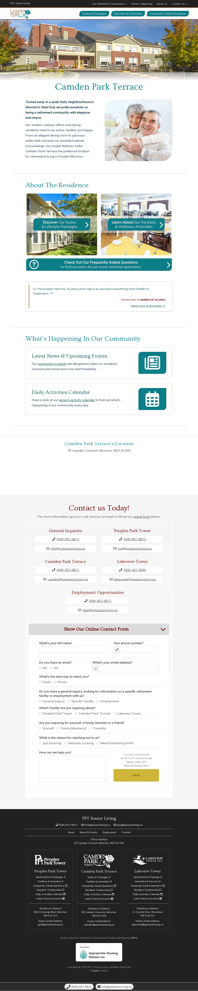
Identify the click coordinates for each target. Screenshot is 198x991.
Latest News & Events (50, 898)
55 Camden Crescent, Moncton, (99, 450)
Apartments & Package (147, 877)
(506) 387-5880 (132, 570)
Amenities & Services (147, 881)
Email (46, 682)
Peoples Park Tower (57, 713)
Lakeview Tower (129, 713)
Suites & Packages (94, 13)
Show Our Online (96, 629)
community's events (52, 364)
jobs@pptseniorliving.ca (97, 610)
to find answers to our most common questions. (101, 264)
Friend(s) (99, 728)
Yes (44, 668)
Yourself (48, 728)
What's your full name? (55, 643)
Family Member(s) (73, 728)
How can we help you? (55, 752)
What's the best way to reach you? (64, 676)
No (56, 668)
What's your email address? (112, 662)
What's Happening (141, 3)
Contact (126, 832)
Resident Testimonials (50, 890)
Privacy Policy (134, 761)
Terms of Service (132, 765)
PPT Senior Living (20, 3)
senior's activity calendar (77, 400)
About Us (162, 3)
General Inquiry (53, 701)
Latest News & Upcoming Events (69, 356)
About (71, 832)
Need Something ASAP (117, 743)
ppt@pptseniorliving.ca (132, 548)
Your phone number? (128, 643)
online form (141, 516)
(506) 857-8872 (65, 539)
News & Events (88, 832)
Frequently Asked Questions (50, 885)
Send (136, 775)
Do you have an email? (55, 662)
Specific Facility (82, 701)
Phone (62, 682)
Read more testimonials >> (148, 306)
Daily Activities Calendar (61, 392)
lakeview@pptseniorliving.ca (132, 579)
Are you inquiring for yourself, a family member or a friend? (81, 723)
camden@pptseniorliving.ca (65, 579)
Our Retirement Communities (108, 3)
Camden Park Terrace (94, 713)
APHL (134, 937)
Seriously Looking (81, 743)
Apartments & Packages (50, 877)
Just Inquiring (51, 743)
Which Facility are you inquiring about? (67, 708)
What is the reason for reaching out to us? (69, 738)
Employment (109, 701)
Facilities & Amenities (128, 13)
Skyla (95, 970)
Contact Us (178, 3)
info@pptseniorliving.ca (65, 548)
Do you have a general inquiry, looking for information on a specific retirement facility (95, 693)
